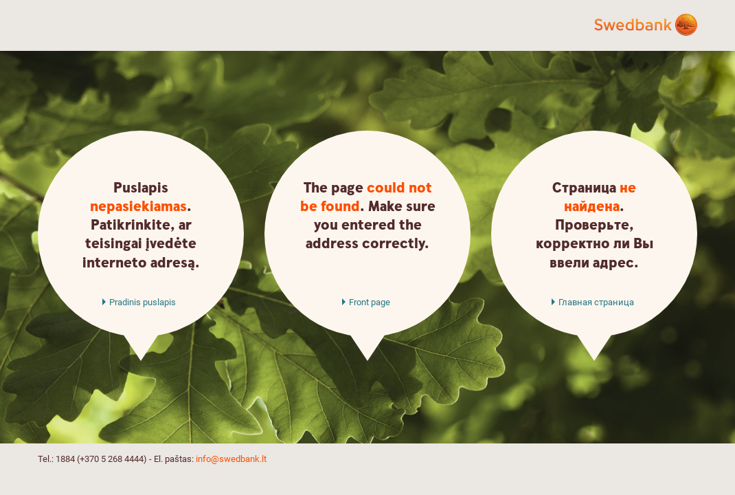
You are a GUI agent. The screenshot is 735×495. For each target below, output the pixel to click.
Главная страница (596, 302)
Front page (369, 302)
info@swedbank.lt (231, 459)
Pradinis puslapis (142, 302)
